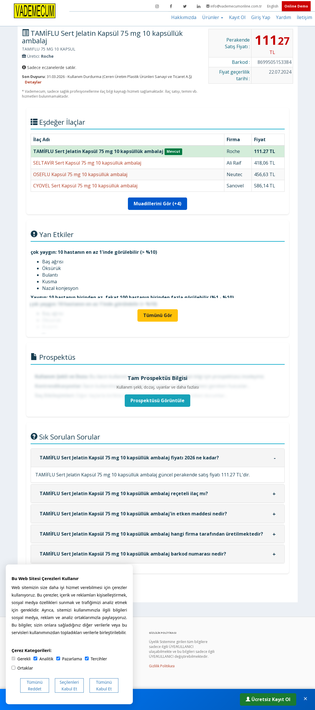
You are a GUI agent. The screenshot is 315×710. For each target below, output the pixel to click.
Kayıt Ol (237, 17)
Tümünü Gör (157, 315)
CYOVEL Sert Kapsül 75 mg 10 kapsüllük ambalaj (85, 185)
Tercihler (96, 658)
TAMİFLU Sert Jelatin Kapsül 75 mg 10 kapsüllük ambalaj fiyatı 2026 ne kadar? (129, 457)
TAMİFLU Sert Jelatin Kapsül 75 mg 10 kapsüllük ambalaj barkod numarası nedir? (133, 554)
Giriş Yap (260, 17)
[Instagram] (157, 6)
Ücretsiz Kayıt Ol (268, 699)
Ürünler (212, 17)
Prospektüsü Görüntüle (157, 400)
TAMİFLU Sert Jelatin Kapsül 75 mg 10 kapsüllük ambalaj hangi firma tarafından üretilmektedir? (151, 534)
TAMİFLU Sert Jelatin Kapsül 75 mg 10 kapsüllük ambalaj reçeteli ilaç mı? (124, 493)
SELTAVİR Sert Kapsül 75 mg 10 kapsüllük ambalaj (87, 163)
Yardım (283, 17)
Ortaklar (22, 668)
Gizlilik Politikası (162, 666)
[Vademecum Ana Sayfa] (35, 10)
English (273, 6)
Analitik (43, 658)
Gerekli (21, 658)
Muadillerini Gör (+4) (157, 203)
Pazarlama (69, 658)
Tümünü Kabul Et (104, 685)
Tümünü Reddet (35, 685)
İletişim (304, 17)
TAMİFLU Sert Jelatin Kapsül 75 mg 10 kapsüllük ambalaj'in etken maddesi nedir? (133, 513)
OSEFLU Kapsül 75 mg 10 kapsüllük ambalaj (80, 174)
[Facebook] (171, 6)
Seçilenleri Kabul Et (69, 685)
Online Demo (296, 6)
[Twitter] (184, 6)
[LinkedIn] (198, 6)
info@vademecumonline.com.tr (234, 6)
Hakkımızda (183, 17)
